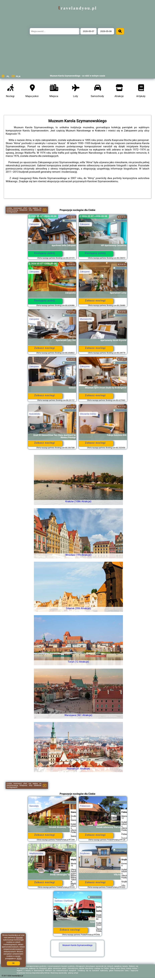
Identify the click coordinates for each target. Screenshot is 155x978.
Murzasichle (86, 319)
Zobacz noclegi (95, 300)
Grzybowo (85, 853)
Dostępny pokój (44, 253)
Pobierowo (85, 806)
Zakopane (34, 224)
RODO (19, 958)
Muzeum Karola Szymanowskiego (77, 945)
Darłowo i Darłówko (64, 901)
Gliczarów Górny (88, 414)
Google (19, 937)
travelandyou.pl (77, 8)
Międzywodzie (36, 853)
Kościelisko (34, 414)
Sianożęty (34, 806)
